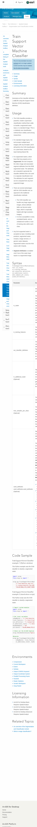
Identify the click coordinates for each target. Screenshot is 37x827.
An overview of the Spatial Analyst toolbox (6, 42)
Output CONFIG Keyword (21, 671)
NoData (16, 669)
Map (24, 13)
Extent (16, 666)
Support (4, 817)
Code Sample (18, 81)
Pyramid (16, 678)
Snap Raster (17, 686)
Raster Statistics (19, 681)
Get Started (15, 13)
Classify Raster (7, 241)
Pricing (4, 814)
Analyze (6, 16)
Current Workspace (19, 664)
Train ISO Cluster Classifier (7, 266)
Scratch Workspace (20, 683)
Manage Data (17, 16)
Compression (18, 662)
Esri (30, 2)
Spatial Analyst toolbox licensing (5, 87)
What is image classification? (22, 731)
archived (16, 63)
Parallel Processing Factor (22, 676)
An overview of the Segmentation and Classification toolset (7, 227)
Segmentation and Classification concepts (7, 302)
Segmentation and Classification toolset (21, 26)
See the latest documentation (21, 68)
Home (6, 13)
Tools (27, 16)
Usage (16, 76)
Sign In (20, 2)
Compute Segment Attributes (7, 248)
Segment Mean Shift (7, 257)
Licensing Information (20, 86)
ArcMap (8, 8)
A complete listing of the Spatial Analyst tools (6, 59)
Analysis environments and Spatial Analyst (6, 75)
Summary (17, 74)
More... (6, 20)
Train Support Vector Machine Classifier (7, 290)
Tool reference (12, 24)
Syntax (16, 78)
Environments (18, 83)
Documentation (7, 812)
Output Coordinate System (22, 674)
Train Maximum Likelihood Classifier (7, 277)
